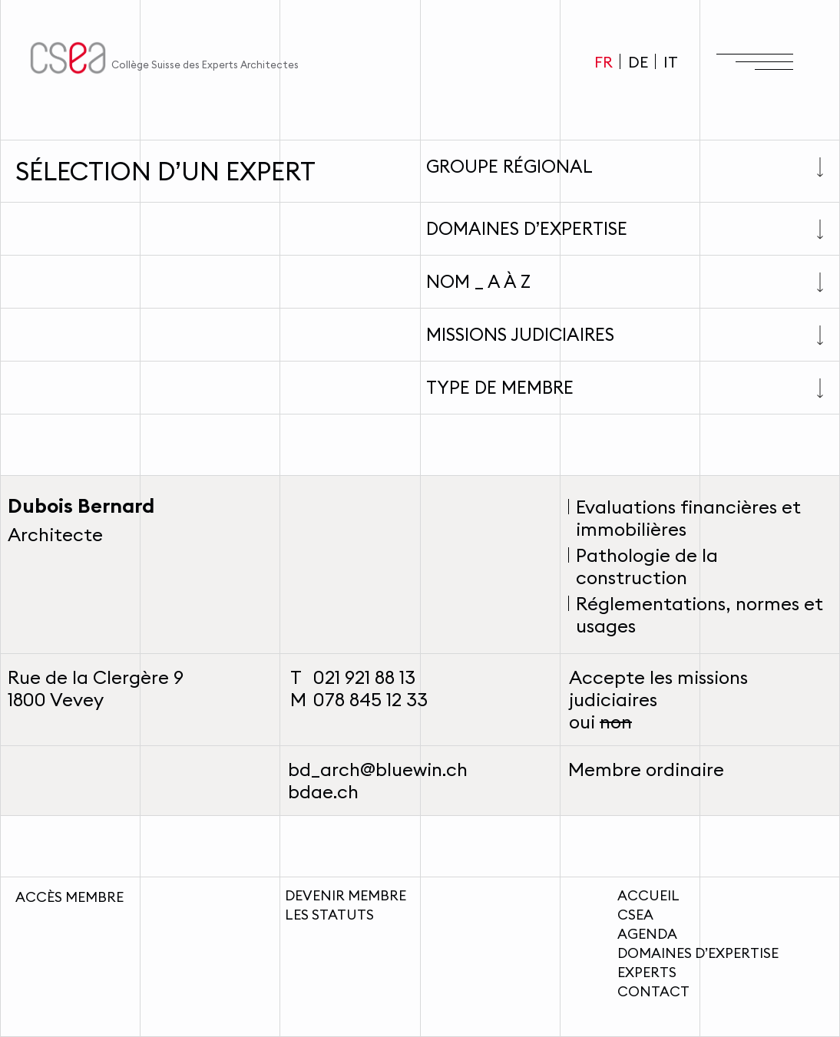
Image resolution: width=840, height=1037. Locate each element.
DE (638, 61)
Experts (646, 972)
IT (670, 61)
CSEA (635, 914)
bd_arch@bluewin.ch (378, 769)
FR (603, 61)
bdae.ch (323, 791)
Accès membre (69, 897)
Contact (653, 991)
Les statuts (329, 914)
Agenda (647, 934)
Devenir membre (345, 895)
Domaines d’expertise (698, 953)
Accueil (648, 895)
